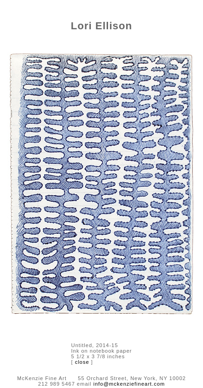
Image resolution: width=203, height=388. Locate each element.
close (82, 362)
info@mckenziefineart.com (129, 384)
